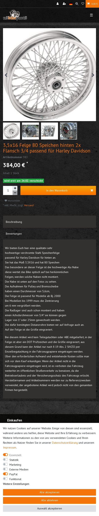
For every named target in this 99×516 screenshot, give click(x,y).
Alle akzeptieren (49, 492)
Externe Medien (18, 469)
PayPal (13, 474)
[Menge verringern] (15, 193)
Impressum (9, 447)
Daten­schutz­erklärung (65, 442)
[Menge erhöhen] (15, 188)
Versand (28, 205)
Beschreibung (14, 222)
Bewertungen (14, 233)
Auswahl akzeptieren (49, 508)
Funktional (15, 479)
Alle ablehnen (49, 500)
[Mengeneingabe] (8, 190)
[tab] (49, 222)
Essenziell (15, 455)
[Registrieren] (64, 4)
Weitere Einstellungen (16, 484)
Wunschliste (12, 200)
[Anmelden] (58, 4)
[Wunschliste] (83, 4)
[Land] (71, 4)
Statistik (13, 460)
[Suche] (77, 4)
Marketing (15, 464)
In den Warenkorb (69, 190)
